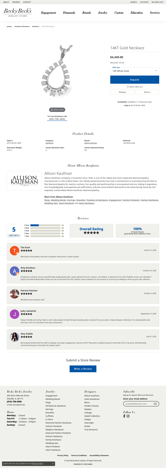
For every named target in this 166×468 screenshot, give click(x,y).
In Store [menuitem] (49, 419)
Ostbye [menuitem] (87, 419)
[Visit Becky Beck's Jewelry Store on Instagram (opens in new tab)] (128, 416)
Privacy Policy (63, 455)
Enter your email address (135, 398)
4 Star (26, 228)
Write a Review (83, 369)
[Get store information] (16, 405)
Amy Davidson (28, 267)
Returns (147, 92)
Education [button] (137, 13)
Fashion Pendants (131, 200)
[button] (133, 2)
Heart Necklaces (86, 203)
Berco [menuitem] (87, 402)
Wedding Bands (58, 200)
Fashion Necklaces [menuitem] (54, 436)
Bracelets (80, 200)
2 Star (26, 233)
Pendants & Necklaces (22, 26)
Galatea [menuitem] (87, 409)
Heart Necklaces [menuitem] (53, 450)
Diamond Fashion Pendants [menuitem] (58, 433)
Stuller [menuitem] (87, 426)
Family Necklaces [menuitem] (53, 439)
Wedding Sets (51, 203)
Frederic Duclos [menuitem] (91, 406)
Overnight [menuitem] (89, 422)
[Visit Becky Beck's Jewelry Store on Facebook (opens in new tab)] (124, 416)
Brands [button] (86, 13)
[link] (6, 2)
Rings (47, 200)
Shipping (122, 92)
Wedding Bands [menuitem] (53, 399)
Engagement (115, 200)
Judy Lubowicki (28, 311)
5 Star (26, 225)
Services (155, 13)
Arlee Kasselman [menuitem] (92, 399)
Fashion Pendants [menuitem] (54, 426)
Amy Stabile (27, 333)
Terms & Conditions (79, 455)
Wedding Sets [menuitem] (52, 443)
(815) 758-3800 (57, 119)
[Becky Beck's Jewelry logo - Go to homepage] (18, 12)
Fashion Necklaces (149, 200)
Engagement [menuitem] (51, 395)
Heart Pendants (66, 203)
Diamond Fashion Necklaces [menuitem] (59, 422)
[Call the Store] (14, 401)
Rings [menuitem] (48, 402)
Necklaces (35, 26)
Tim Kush (25, 247)
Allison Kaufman (90, 143)
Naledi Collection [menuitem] (92, 416)
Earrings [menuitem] (49, 409)
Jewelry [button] (102, 13)
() (63, 225)
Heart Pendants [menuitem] (53, 446)
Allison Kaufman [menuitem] (91, 395)
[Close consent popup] (53, 463)
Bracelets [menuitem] (50, 412)
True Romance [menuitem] (91, 429)
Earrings (71, 200)
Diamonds (69, 13)
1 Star (26, 236)
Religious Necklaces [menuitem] (55, 429)
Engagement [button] (48, 13)
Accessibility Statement (99, 455)
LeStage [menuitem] (88, 412)
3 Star (26, 231)
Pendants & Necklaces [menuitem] (56, 406)
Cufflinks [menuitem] (50, 416)
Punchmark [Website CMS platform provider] (87, 464)
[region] (57, 72)
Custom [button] (118, 13)
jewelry (9, 26)
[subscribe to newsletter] (155, 403)
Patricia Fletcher (29, 290)
